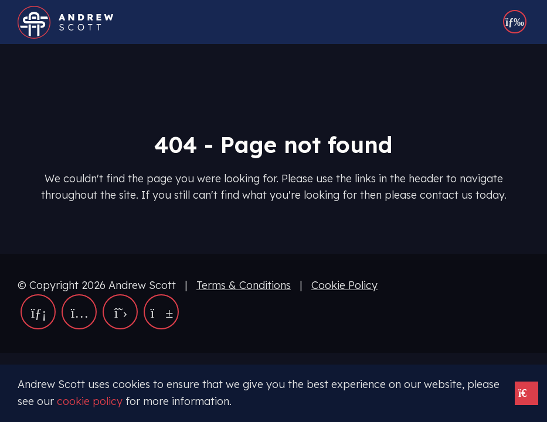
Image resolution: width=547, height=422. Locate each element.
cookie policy (90, 401)
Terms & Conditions (243, 285)
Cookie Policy (344, 285)
